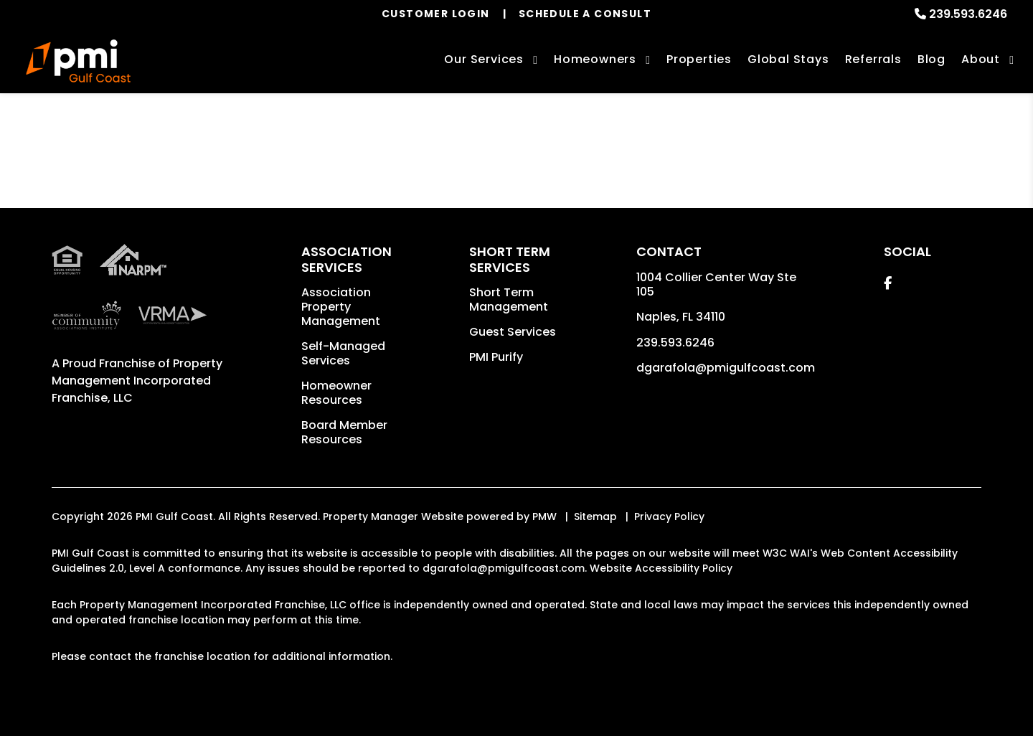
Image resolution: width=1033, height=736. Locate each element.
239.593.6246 (968, 14)
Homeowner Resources (336, 392)
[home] (78, 60)
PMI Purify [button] (496, 357)
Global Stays (788, 59)
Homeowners (595, 59)
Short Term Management (508, 299)
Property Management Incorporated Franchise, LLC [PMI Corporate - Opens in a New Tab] (137, 380)
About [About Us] (980, 59)
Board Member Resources (344, 432)
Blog (931, 59)
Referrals (873, 59)
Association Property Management (340, 306)
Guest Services (512, 332)
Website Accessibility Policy (661, 568)
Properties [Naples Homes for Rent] (699, 59)
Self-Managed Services (343, 353)
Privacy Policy (669, 516)
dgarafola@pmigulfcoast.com (725, 367)
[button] (888, 283)
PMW (544, 516)
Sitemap (595, 516)
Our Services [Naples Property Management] (484, 59)
